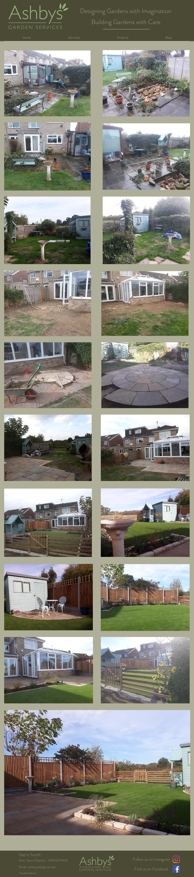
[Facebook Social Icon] (176, 869)
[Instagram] (176, 859)
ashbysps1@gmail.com (42, 867)
